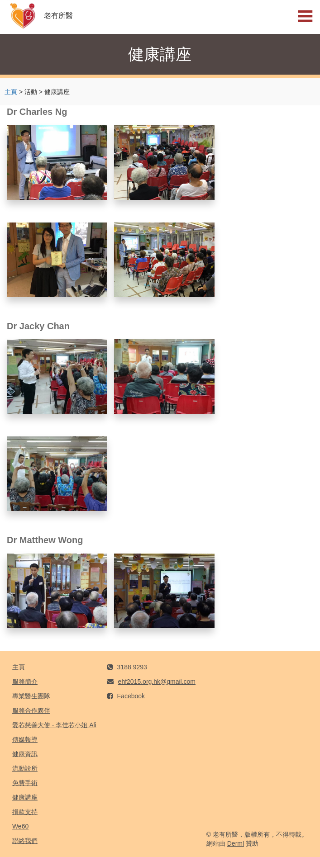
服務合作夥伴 (31, 710)
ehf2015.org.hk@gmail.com (157, 681)
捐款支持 (25, 811)
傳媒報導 (25, 739)
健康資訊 (25, 754)
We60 (20, 826)
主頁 (11, 91)
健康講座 (25, 797)
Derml (235, 843)
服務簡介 (25, 681)
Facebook (131, 696)
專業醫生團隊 (31, 696)
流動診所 (25, 768)
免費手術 (25, 782)
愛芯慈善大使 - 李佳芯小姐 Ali (54, 725)
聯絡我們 (25, 840)
